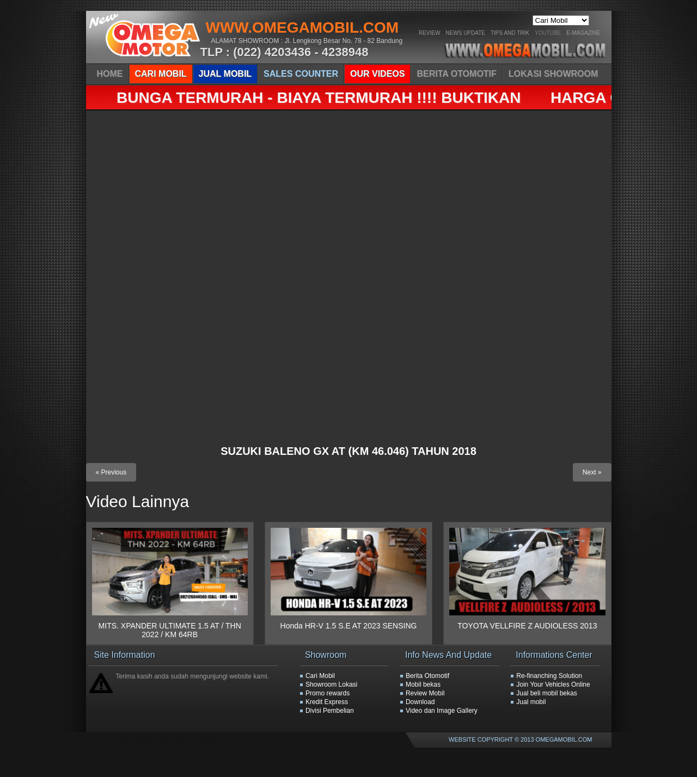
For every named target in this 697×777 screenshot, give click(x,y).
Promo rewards (327, 693)
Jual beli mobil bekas (546, 693)
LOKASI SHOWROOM (553, 73)
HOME (110, 73)
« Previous (111, 472)
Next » (592, 472)
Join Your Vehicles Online (553, 684)
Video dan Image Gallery (442, 710)
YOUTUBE (548, 33)
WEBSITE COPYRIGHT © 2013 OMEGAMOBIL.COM (520, 739)
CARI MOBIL (161, 73)
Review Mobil (425, 693)
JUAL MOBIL (225, 73)
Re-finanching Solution (549, 676)
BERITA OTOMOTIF (456, 73)
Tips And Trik (510, 33)
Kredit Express (326, 702)
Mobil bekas (423, 684)
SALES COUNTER (301, 73)
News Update (465, 33)
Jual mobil (531, 702)
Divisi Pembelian (329, 710)
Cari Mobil (320, 676)
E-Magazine (583, 33)
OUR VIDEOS (377, 73)
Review (429, 33)
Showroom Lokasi (331, 684)
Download (420, 702)
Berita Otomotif (427, 676)
